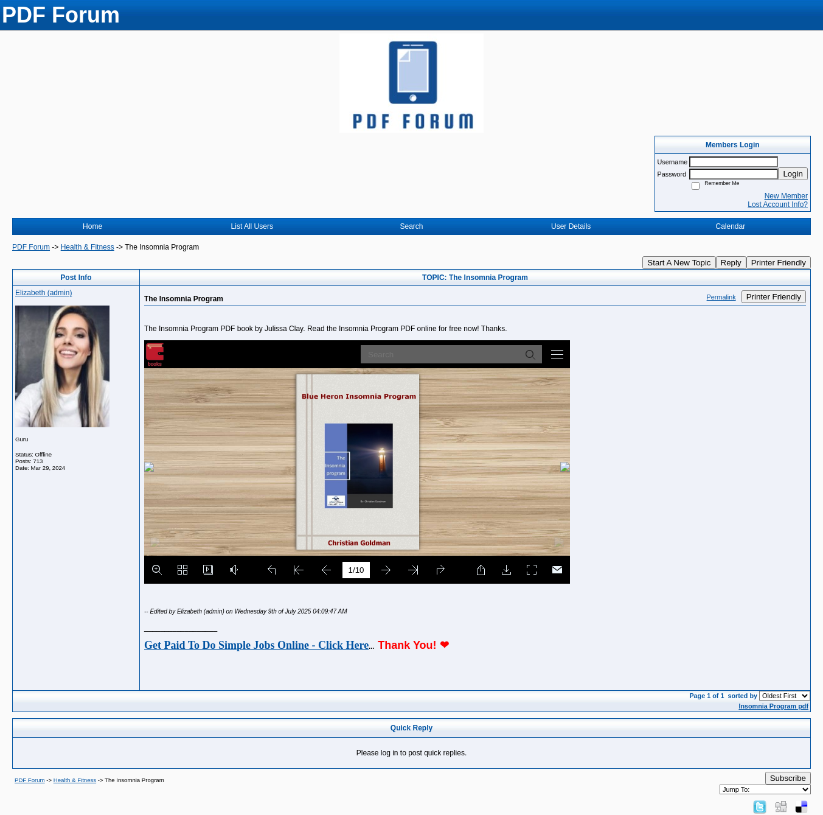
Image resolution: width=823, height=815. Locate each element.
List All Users (252, 226)
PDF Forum (31, 247)
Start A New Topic (678, 262)
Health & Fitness (87, 247)
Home (92, 226)
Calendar (731, 226)
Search (411, 226)
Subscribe (788, 778)
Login (793, 173)
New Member (786, 196)
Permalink (721, 297)
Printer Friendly (778, 262)
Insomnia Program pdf (773, 706)
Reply (731, 262)
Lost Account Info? (778, 204)
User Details (571, 226)
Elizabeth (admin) (43, 293)
